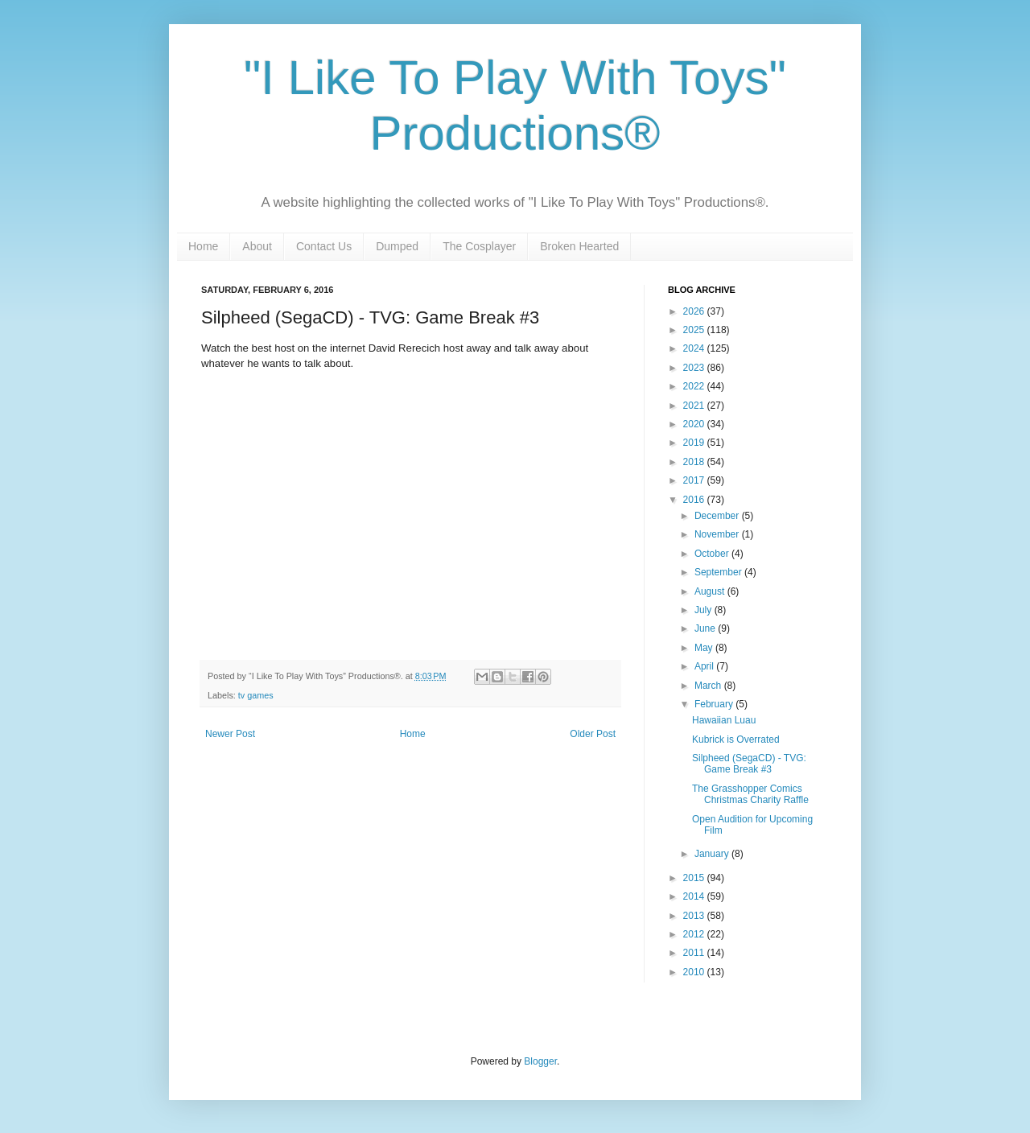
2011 (695, 952)
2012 (695, 934)
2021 (695, 405)
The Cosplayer (479, 246)
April (705, 666)
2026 (695, 311)
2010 (695, 972)
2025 (695, 330)
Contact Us (324, 246)
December (718, 515)
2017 (695, 480)
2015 (695, 878)
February (714, 704)
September (719, 572)
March (709, 685)
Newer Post (230, 734)
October (712, 553)
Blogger (540, 1061)
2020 (695, 424)
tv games (256, 695)
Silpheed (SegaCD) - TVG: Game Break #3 (749, 763)
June (706, 628)
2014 (695, 896)
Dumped (397, 246)
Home (203, 246)
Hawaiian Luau (724, 720)
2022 (695, 386)
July (704, 610)
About (257, 246)
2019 (695, 442)
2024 (695, 348)
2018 (695, 462)
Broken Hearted (579, 246)
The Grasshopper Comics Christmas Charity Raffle (750, 794)
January (712, 853)
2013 (695, 915)
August (710, 591)
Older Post (593, 734)
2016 (695, 499)
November (718, 534)
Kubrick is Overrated (736, 739)
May (704, 647)
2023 (695, 367)
